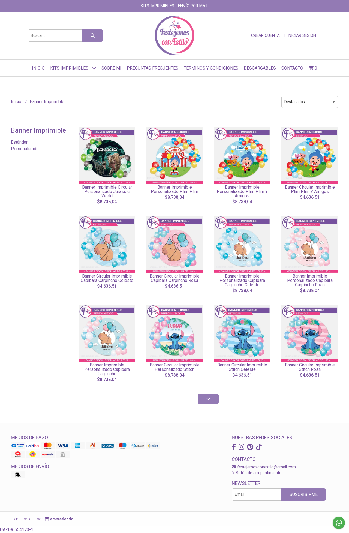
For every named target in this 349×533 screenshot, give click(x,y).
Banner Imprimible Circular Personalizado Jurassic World (107, 191)
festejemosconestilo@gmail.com (264, 467)
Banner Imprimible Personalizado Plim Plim (174, 189)
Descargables (260, 68)
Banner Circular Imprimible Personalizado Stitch (175, 367)
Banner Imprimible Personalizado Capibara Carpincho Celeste (242, 280)
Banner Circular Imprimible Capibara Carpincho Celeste (107, 278)
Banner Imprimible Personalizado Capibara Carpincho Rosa (310, 280)
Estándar (19, 142)
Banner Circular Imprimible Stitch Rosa (310, 367)
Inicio (38, 68)
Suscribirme (304, 494)
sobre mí (111, 68)
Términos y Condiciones (211, 68)
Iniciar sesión (301, 35)
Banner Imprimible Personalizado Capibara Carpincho (107, 369)
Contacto (292, 68)
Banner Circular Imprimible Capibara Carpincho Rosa (175, 278)
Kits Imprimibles (73, 68)
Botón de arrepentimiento (257, 473)
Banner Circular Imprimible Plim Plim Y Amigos (310, 189)
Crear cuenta (265, 35)
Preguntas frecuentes (152, 68)
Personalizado (25, 148)
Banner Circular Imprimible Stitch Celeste (242, 367)
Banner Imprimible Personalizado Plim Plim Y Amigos (242, 191)
